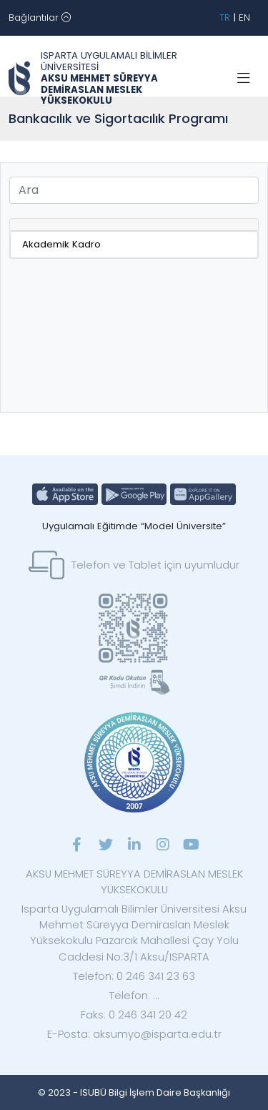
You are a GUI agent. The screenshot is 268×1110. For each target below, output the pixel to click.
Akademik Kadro (61, 244)
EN (244, 17)
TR (224, 17)
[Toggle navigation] (40, 18)
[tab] (134, 225)
